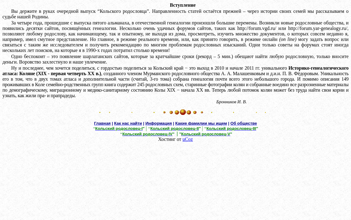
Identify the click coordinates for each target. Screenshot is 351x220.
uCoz (188, 139)
